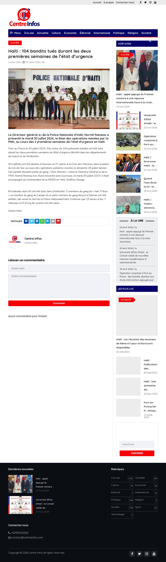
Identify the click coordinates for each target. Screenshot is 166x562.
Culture (56, 33)
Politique (118, 33)
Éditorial (85, 33)
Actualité (42, 33)
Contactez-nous (125, 2)
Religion (133, 33)
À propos (109, 2)
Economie (70, 33)
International (102, 33)
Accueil (97, 2)
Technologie (28, 40)
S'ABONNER (137, 453)
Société (146, 33)
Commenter (59, 303)
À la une (29, 33)
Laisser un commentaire (26, 260)
